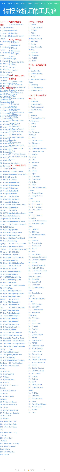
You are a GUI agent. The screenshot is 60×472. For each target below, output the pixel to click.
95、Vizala (4, 407)
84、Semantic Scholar (36, 371)
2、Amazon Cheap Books (18, 174)
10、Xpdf (12, 67)
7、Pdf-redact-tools (35, 90)
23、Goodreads (14, 235)
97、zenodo (33, 410)
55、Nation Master (6, 271)
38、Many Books (15, 280)
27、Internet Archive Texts (18, 249)
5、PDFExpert (14, 54)
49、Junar (3, 252)
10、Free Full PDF (6, 64)
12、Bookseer (14, 202)
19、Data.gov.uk (6, 149)
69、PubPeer (33, 329)
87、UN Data (4, 377)
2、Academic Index (35, 104)
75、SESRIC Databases (8, 335)
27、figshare (33, 182)
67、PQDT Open (35, 323)
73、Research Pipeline (8, 330)
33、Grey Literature (35, 204)
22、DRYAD (4, 157)
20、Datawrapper (6, 152)
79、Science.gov (34, 357)
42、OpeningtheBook (16, 294)
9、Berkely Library (6, 119)
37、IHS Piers (5, 205)
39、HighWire (33, 229)
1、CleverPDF (14, 42)
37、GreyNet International (38, 221)
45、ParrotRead (14, 302)
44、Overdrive (14, 299)
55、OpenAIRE (34, 279)
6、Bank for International (8, 110)
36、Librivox (13, 274)
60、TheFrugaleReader (17, 343)
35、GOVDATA (5, 199)
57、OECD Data (6, 277)
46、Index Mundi (6, 238)
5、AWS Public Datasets (8, 107)
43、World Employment (8, 230)
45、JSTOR (33, 248)
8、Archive (32, 126)
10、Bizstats (4, 121)
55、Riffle (12, 330)
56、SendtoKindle (15, 332)
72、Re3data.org (6, 327)
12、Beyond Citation (36, 140)
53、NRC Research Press (38, 271)
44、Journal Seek (35, 246)
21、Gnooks (13, 230)
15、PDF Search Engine (8, 83)
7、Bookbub (13, 188)
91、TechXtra (33, 393)
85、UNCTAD (5, 371)
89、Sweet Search (35, 385)
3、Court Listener (6, 33)
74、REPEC (33, 343)
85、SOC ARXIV (34, 373)
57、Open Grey (34, 285)
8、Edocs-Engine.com (8, 58)
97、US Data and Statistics (9, 413)
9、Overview (33, 52)
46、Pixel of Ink (14, 305)
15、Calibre (13, 210)
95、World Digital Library (37, 404)
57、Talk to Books (15, 335)
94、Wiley (32, 401)
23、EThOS (33, 171)
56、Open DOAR (35, 282)
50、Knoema (4, 255)
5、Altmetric (33, 115)
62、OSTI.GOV (34, 307)
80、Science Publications (37, 360)
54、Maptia (4, 269)
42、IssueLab (33, 240)
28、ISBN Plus (14, 252)
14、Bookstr (13, 207)
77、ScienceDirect (35, 351)
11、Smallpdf (13, 70)
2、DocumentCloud (35, 27)
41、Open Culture (15, 291)
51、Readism (13, 318)
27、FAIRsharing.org (7, 174)
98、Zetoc (32, 412)
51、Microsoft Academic (37, 265)
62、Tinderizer (14, 352)
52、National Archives (36, 268)
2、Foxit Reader (14, 45)
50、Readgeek (14, 316)
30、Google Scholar (36, 193)
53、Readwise (14, 324)
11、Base (32, 137)
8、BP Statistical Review (8, 116)
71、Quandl (4, 324)
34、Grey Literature (35, 207)
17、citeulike (33, 154)
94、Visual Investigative (8, 405)
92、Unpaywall (34, 396)
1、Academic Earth (15, 82)
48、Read (12, 310)
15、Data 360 (5, 138)
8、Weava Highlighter (16, 62)
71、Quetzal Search (36, 335)
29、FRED (4, 180)
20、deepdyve (34, 162)
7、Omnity (32, 44)
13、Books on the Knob (17, 205)
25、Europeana (34, 176)
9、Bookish (13, 194)
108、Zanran (4, 455)
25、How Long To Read (17, 244)
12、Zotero (32, 61)
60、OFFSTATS (5, 288)
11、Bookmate (14, 199)
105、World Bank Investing (9, 443)
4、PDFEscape (14, 51)
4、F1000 (32, 33)
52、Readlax (13, 321)
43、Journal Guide (35, 243)
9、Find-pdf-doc (5, 61)
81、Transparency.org (7, 355)
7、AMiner (32, 124)
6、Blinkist (12, 185)
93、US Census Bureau (8, 402)
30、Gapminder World (8, 182)
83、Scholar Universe (36, 368)
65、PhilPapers (34, 318)
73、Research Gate (35, 340)
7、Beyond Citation (7, 113)
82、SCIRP (33, 365)
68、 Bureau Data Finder (9, 316)
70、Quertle (33, 332)
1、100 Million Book (16, 171)
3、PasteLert (13, 33)
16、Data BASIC (6, 141)
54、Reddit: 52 (14, 327)
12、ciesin (3, 127)
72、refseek (33, 337)
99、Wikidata (4, 418)
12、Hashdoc (5, 69)
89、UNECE (4, 382)
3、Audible (13, 177)
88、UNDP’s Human (7, 380)
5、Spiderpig (33, 85)
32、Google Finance (7, 188)
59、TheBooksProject (16, 341)
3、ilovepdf (13, 48)
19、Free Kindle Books (17, 221)
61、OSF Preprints (35, 304)
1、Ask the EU (5, 28)
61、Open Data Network (8, 291)
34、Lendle (13, 269)
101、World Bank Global (8, 424)
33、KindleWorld (15, 266)
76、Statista (4, 338)
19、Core (32, 160)
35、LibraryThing (15, 271)
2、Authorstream (6, 30)
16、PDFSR (4, 86)
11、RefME (33, 58)
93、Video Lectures (35, 398)
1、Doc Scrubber (35, 71)
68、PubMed (33, 326)
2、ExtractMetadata (35, 74)
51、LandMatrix (5, 257)
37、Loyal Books (15, 277)
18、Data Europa (6, 146)
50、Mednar (33, 262)
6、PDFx (12, 56)
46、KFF (32, 251)
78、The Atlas (5, 343)
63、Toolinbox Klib (15, 355)
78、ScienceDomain (36, 354)
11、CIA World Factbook (8, 124)
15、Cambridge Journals (37, 149)
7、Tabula (12, 59)
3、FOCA (32, 76)
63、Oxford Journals (36, 310)
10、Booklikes (14, 196)
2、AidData (4, 94)
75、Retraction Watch (36, 346)
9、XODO (12, 65)
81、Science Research (37, 362)
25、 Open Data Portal (8, 169)
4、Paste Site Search (16, 36)
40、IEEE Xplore (34, 232)
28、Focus (32, 185)
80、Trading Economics (8, 352)
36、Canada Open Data (8, 202)
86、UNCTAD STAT (7, 374)
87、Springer (33, 379)
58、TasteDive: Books (16, 338)
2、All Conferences (15, 84)
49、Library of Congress (37, 260)
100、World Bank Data (8, 421)
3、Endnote (33, 30)
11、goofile (4, 66)
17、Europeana (14, 216)
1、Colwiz (32, 25)
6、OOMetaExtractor (36, 87)
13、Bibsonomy (34, 143)
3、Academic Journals (36, 107)
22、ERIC (32, 168)
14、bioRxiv (33, 146)
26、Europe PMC (35, 179)
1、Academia (33, 101)
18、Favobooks (14, 219)
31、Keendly (13, 260)
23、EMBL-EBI (5, 160)
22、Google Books (15, 232)
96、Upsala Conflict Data (9, 410)
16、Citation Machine (36, 151)
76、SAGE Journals (36, 348)
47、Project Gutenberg (17, 307)
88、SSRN (32, 382)
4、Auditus (13, 180)
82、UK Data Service (7, 357)
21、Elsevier (33, 165)
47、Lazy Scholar (35, 254)
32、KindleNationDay (16, 263)
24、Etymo (32, 174)
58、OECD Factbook (7, 280)
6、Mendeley (33, 41)
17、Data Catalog (6, 144)
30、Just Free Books (16, 257)
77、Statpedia (5, 341)
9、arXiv (32, 129)
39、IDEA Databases (7, 213)
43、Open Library (15, 296)
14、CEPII (4, 135)
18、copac (32, 157)
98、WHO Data (5, 416)
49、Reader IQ (14, 313)
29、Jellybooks (14, 255)
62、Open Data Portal (7, 294)
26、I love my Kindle (16, 246)
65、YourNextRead (15, 363)
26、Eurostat (4, 171)
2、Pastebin (13, 30)
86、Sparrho (33, 376)
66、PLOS (32, 321)
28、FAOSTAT (5, 177)
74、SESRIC (4, 332)
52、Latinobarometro (7, 260)
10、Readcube (34, 55)
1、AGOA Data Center (8, 91)
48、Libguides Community (38, 257)
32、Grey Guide (34, 201)
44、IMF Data (5, 232)
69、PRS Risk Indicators (8, 318)
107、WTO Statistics (7, 452)
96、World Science (35, 407)
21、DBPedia (5, 155)
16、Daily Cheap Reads (17, 213)
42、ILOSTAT (5, 227)
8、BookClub (13, 191)
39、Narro (12, 282)
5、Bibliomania (14, 182)
